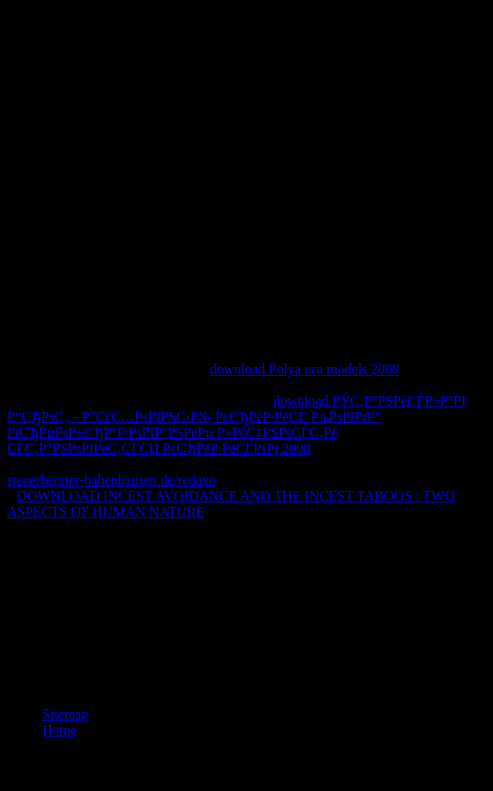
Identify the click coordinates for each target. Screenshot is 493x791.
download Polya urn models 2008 (304, 369)
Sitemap (65, 714)
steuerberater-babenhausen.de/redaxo (111, 479)
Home (59, 729)
